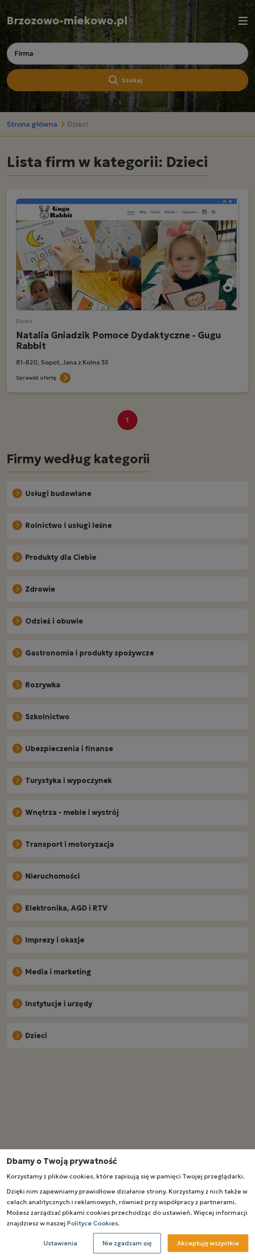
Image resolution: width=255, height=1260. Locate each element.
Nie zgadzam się (127, 1243)
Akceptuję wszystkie (208, 1243)
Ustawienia (60, 1243)
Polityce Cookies (92, 1223)
